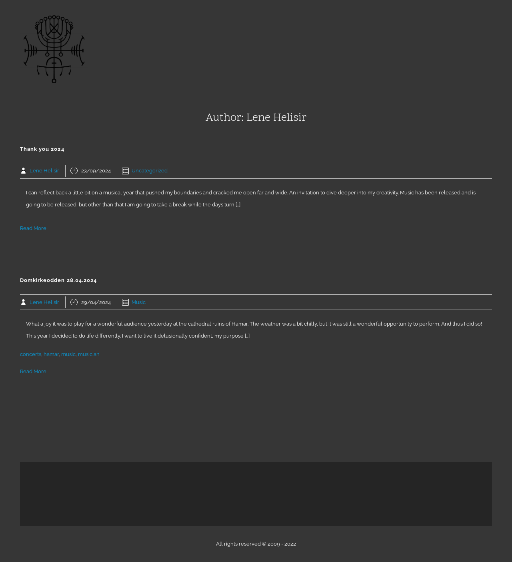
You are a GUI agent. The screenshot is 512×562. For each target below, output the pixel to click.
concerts (30, 354)
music (68, 354)
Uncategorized (150, 171)
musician (89, 354)
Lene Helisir (44, 171)
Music (139, 302)
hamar (51, 354)
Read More (33, 228)
